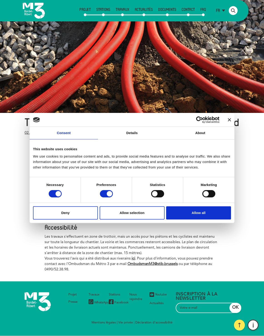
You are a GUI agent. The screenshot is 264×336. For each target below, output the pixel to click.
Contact (188, 9)
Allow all (199, 213)
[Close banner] (229, 119)
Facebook (119, 302)
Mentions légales (103, 322)
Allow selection (131, 213)
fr (218, 10)
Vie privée (125, 322)
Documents (167, 9)
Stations (103, 9)
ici (133, 258)
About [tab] (200, 133)
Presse (73, 301)
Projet (85, 9)
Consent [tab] (64, 133)
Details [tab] (132, 133)
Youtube (158, 294)
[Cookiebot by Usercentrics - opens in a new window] (199, 119)
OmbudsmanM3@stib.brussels (152, 264)
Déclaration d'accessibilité (154, 322)
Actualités (144, 9)
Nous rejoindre (135, 297)
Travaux (122, 9)
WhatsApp (99, 302)
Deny (65, 213)
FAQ (203, 9)
